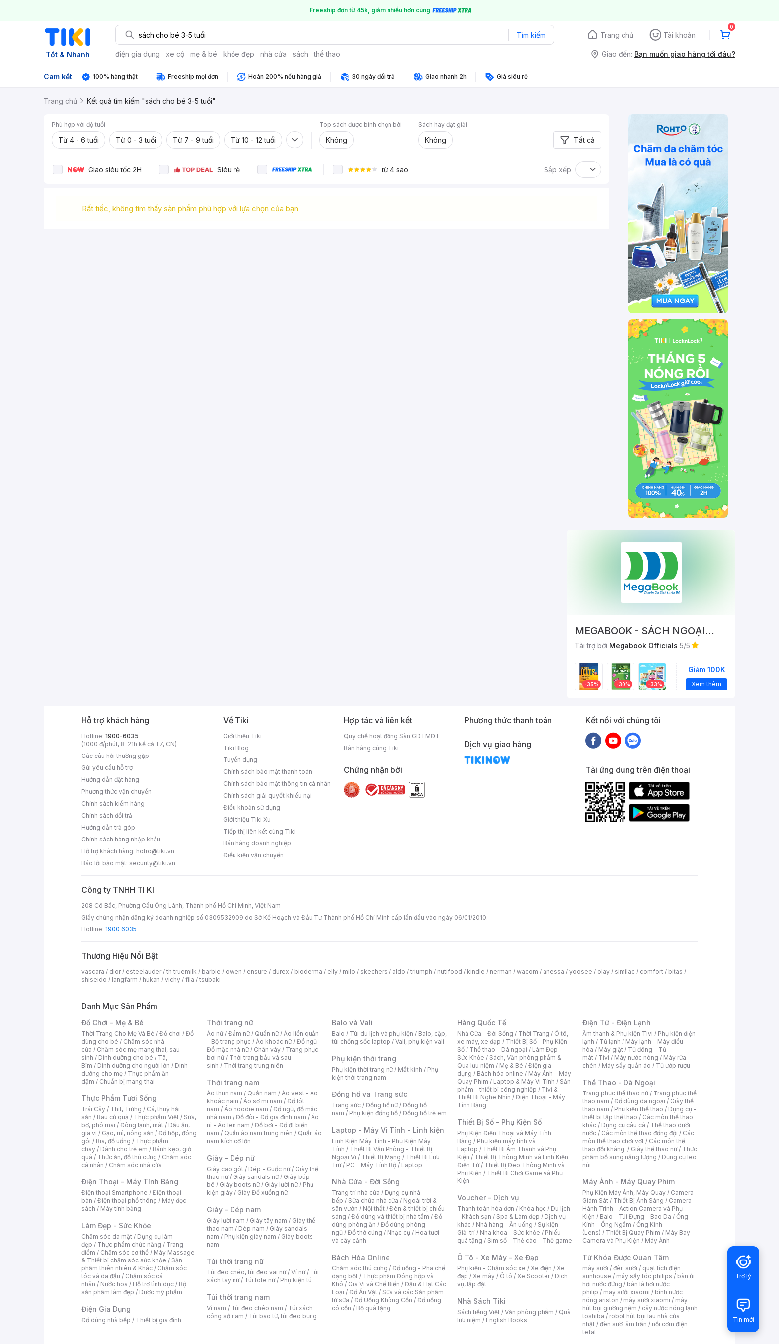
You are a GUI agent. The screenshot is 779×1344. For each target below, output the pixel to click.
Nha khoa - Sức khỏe (510, 1232)
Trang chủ (616, 35)
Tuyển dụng (240, 759)
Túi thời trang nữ (235, 1261)
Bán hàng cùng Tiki (371, 748)
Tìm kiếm (531, 35)
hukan (151, 979)
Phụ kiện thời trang (364, 1058)
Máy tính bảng (120, 1208)
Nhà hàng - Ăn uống (504, 1224)
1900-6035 (122, 736)
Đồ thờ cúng (365, 1232)
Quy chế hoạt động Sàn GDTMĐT (392, 736)
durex (280, 971)
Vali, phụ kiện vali (419, 1041)
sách (300, 54)
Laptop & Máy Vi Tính (524, 1081)
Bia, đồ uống (113, 1141)
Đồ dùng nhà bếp (106, 1320)
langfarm (125, 979)
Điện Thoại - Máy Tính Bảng (129, 1181)
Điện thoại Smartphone (114, 1192)
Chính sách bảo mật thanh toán (267, 771)
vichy (172, 979)
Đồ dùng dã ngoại (639, 1101)
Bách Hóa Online (361, 1257)
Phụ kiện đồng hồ (373, 1113)
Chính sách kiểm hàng (113, 803)
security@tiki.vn (152, 863)
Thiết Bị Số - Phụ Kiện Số (499, 1122)
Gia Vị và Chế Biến (374, 1284)
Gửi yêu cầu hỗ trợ (107, 767)
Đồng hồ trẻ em (425, 1113)
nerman (501, 971)
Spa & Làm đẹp (518, 1216)
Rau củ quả (113, 1117)
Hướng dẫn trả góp (108, 827)
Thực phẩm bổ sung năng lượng (639, 1153)
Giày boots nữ (240, 1184)
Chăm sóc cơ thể (124, 1252)
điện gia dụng (137, 54)
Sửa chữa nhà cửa (373, 1200)
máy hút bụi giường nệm (635, 1304)
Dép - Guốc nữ (269, 1169)
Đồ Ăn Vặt (363, 1292)
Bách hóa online (500, 1073)
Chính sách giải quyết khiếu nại (267, 795)
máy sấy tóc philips (644, 1276)
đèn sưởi (625, 1268)
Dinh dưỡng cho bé (125, 1057)
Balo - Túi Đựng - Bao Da (635, 1216)
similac (625, 971)
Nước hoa (114, 1284)
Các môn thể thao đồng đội (639, 1133)
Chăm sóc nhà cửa (135, 1165)
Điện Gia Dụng (106, 1309)
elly (332, 971)
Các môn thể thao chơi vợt (638, 1137)
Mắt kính (410, 1069)
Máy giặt (610, 1049)
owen (234, 971)
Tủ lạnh (610, 1041)
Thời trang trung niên (253, 1065)
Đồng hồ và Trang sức (369, 1094)
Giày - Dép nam (234, 1209)
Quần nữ (267, 1033)
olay (603, 971)
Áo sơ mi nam (262, 1101)
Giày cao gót (225, 1169)
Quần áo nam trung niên (258, 1133)
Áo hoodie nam (246, 1109)
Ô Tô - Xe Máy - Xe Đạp (498, 1257)
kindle (476, 971)
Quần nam (262, 1093)
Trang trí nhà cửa (356, 1192)
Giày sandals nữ (256, 1176)
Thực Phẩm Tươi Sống (118, 1098)
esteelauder (143, 971)
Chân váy (267, 1049)
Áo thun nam (224, 1093)
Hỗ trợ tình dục (153, 1284)
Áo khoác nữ (274, 1041)
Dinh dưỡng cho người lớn (133, 1065)
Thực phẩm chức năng (129, 1244)
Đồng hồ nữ (382, 1105)
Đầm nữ (239, 1033)
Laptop (411, 1165)
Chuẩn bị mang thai (127, 1081)
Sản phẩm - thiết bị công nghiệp (514, 1085)
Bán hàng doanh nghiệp (257, 843)
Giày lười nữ (281, 1184)
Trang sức (346, 1105)
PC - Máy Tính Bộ (371, 1165)
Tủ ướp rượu (673, 1065)
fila (189, 979)
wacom (527, 971)
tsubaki (210, 979)
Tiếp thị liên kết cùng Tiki (259, 831)
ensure (257, 971)
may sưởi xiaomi (626, 1292)
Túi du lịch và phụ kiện (381, 1033)
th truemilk (181, 971)
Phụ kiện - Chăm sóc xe (491, 1268)
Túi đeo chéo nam (257, 1308)
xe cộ (175, 54)
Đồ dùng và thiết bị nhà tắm (390, 1216)
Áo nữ (215, 1033)
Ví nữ (298, 1272)
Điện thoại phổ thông (127, 1200)
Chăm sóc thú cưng (360, 1268)
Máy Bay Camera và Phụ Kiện (636, 1236)
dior (115, 971)
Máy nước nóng (636, 1057)
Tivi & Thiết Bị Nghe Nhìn (507, 1093)
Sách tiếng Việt (478, 1312)
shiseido (94, 979)
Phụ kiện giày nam (250, 1236)
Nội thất (374, 1208)
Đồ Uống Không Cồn (383, 1300)
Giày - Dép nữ (231, 1158)
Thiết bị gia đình (158, 1320)
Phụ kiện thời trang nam (385, 1073)
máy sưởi (595, 1268)
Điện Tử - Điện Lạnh (616, 1022)
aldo (398, 971)
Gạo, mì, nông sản (128, 1133)
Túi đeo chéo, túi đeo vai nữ (246, 1272)
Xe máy (484, 1276)
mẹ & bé (203, 54)
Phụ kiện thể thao (638, 1109)
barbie (211, 971)
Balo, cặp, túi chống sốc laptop (389, 1037)
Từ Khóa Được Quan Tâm (625, 1257)
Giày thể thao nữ (654, 1149)
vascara (92, 971)
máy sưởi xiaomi (646, 1300)
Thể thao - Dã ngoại (498, 1049)
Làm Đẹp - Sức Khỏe (116, 1225)
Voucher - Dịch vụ (488, 1197)
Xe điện (541, 1268)
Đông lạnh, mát (141, 1125)
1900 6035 (121, 929)
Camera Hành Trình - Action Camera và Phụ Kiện (637, 1208)
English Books (506, 1320)
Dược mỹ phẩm (160, 1292)
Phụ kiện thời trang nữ (362, 1069)
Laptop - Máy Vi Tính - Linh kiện (388, 1130)
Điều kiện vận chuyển (253, 855)
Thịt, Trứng (126, 1109)
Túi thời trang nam (238, 1297)
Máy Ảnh (657, 1240)
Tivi (603, 1057)
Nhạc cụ (398, 1232)
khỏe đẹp (238, 54)
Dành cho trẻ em (124, 1149)
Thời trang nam (233, 1082)
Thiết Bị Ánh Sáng (638, 1200)
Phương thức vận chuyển (116, 791)
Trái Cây (93, 1109)
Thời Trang (533, 1033)
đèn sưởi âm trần (623, 1324)
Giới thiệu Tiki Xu (247, 819)
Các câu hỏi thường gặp (115, 755)
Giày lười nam (226, 1220)
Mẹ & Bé (511, 1065)
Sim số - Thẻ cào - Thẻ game (529, 1240)
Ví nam (216, 1308)
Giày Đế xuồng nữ (262, 1192)
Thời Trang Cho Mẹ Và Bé (118, 1033)
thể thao (327, 54)
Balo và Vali (352, 1022)
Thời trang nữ (230, 1022)
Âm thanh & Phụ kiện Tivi (617, 1033)
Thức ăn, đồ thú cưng (127, 1157)
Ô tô (506, 1276)
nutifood (449, 971)
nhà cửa (273, 54)
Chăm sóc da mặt (106, 1236)
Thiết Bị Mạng (381, 1157)
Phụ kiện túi (296, 1280)
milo (349, 971)
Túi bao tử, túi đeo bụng (283, 1316)
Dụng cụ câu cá (623, 1125)
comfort (651, 971)
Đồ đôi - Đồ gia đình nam (271, 1117)
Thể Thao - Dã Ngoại (618, 1082)
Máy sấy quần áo (626, 1065)
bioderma (308, 971)
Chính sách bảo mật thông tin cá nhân (277, 783)
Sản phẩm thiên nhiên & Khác (131, 1264)
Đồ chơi (170, 1033)
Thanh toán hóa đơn (485, 1208)
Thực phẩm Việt (156, 1117)
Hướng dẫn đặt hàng (110, 779)
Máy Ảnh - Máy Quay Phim (628, 1181)
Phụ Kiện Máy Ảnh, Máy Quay (624, 1192)
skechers (374, 971)
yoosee (580, 971)
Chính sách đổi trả (106, 815)
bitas (675, 971)
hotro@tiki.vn (155, 851)
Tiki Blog (236, 748)
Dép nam (251, 1228)
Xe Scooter (533, 1276)
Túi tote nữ (259, 1280)
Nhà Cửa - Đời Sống (366, 1181)
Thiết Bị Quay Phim (633, 1232)
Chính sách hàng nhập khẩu (120, 839)
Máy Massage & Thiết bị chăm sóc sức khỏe (138, 1256)
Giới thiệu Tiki (242, 736)
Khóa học (532, 1208)
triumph (421, 971)
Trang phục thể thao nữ (615, 1093)
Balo (338, 1033)
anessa (553, 971)
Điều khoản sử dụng (251, 807)
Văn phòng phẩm (529, 1312)
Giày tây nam (268, 1220)
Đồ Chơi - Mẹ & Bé (112, 1022)
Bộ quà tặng (373, 1308)
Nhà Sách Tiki (481, 1301)
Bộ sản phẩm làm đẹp (133, 1288)
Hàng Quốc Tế (481, 1022)
